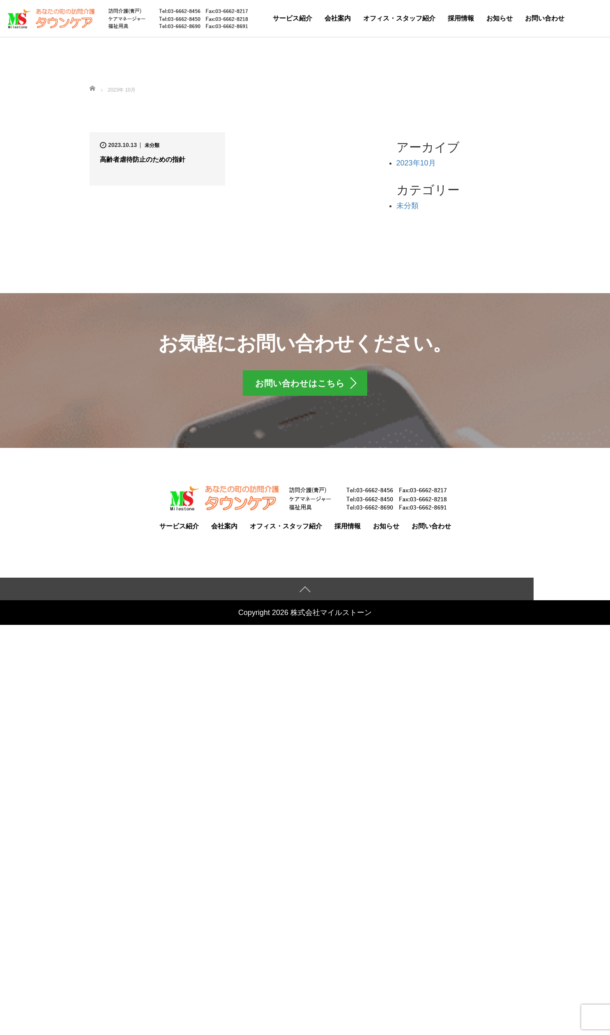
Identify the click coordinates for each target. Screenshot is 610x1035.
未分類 (152, 145)
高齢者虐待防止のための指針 (142, 159)
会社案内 (338, 18)
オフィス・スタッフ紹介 (399, 18)
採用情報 (461, 18)
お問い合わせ (544, 18)
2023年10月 (416, 163)
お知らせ (499, 18)
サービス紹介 (292, 18)
